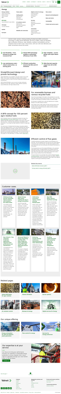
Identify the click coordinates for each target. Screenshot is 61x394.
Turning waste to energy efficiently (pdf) (41, 168)
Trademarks (17, 392)
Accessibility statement (24, 392)
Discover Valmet (18, 388)
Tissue (32, 384)
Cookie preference (37, 392)
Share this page (4, 373)
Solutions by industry (50, 385)
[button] (3, 8)
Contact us (6, 360)
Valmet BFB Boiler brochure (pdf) (39, 165)
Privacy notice (31, 392)
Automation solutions (50, 380)
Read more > (25, 133)
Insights (17, 384)
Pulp (32, 381)
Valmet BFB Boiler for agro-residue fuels (9, 119)
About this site (3, 392)
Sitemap (8, 392)
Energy (32, 385)
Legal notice (12, 392)
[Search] (58, 2)
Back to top (30, 374)
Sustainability (18, 383)
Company (17, 380)
